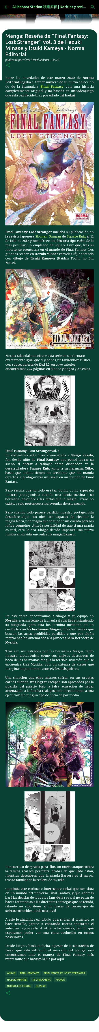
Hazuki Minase (16, 979)
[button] (8, 66)
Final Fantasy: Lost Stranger (64, 973)
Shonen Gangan (48, 236)
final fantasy (29, 973)
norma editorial (19, 986)
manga (60, 979)
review (40, 986)
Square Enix (76, 236)
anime (11, 973)
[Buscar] (92, 7)
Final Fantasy (52, 87)
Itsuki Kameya (41, 979)
